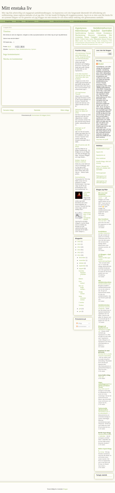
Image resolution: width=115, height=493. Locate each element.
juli (80, 308)
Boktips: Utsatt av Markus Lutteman (80, 161)
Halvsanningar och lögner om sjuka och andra (81, 111)
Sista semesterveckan (82, 298)
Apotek (81, 41)
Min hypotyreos (30, 21)
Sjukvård (95, 30)
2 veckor (81, 302)
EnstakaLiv (108, 33)
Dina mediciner (101, 158)
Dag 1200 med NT (104, 389)
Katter (102, 42)
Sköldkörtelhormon (25, 49)
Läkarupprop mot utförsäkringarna (101, 182)
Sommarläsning (80, 177)
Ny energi (101, 452)
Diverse (109, 39)
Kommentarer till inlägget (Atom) (41, 115)
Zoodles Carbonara (104, 233)
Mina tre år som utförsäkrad (62, 21)
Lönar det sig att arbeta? (81, 21)
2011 (79, 255)
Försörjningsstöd (79, 42)
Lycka (91, 39)
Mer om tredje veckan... (82, 287)
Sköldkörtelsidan (104, 305)
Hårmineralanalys (90, 42)
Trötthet (82, 39)
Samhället (107, 30)
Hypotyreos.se (100, 155)
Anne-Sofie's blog (104, 375)
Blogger (65, 489)
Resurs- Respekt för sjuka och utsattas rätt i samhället (103, 168)
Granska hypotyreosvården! (82, 273)
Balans (81, 279)
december (82, 257)
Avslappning (104, 41)
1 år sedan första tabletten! (87, 194)
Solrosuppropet (101, 173)
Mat (96, 42)
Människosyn (81, 30)
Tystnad (100, 44)
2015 (79, 244)
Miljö (99, 42)
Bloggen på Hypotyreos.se (103, 327)
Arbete (98, 33)
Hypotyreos (12, 49)
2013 (79, 250)
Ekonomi (91, 35)
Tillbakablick (97, 39)
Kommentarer (81, 326)
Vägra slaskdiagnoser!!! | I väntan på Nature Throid (105, 385)
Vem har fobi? (102, 220)
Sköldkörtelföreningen (103, 149)
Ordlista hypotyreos (44, 21)
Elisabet (101, 64)
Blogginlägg (8, 21)
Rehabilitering (103, 37)
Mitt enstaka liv (17, 8)
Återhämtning (80, 35)
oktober (81, 263)
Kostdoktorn (102, 231)
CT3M (110, 41)
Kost (85, 41)
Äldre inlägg (65, 110)
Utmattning (102, 35)
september (82, 266)
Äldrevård (84, 44)
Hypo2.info (99, 152)
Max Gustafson (103, 219)
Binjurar (104, 39)
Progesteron (108, 42)
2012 (79, 252)
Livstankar (79, 37)
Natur (87, 39)
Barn (110, 37)
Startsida (37, 110)
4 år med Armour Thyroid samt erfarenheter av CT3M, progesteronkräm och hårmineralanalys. (83, 56)
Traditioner (78, 44)
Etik (110, 35)
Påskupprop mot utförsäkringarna (101, 177)
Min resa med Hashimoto (102, 193)
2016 (79, 241)
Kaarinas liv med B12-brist (103, 351)
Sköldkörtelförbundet (104, 284)
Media (89, 41)
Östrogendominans (92, 44)
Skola (98, 41)
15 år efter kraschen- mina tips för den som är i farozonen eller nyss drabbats (82, 76)
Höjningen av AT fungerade (80, 128)
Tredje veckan (82, 292)
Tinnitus (81, 305)
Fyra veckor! (82, 282)
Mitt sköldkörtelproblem (104, 281)
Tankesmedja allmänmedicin (103, 409)
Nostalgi (94, 41)
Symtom (33, 49)
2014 (79, 247)
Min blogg (19, 21)
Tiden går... (101, 377)
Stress (86, 37)
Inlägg (79, 323)
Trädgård (94, 37)
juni (80, 311)
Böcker (77, 39)
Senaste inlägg (8, 110)
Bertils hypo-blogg (104, 433)
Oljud (17, 49)
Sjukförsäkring (80, 33)
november (82, 260)
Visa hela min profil (102, 139)
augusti (81, 268)
